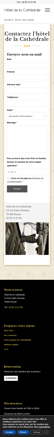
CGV (6, 349)
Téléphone (13, 97)
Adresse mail (14, 85)
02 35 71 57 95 (29, 2)
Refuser (23, 432)
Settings (36, 432)
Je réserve (10, 378)
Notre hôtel (8, 330)
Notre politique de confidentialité (17, 340)
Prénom (11, 72)
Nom (9, 59)
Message (12, 123)
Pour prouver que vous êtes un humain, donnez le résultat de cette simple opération (27, 162)
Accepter (9, 432)
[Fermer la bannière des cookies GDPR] (46, 432)
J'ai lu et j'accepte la (25, 180)
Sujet (10, 110)
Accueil (18, 20)
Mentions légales (11, 344)
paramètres (44, 427)
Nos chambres (10, 335)
